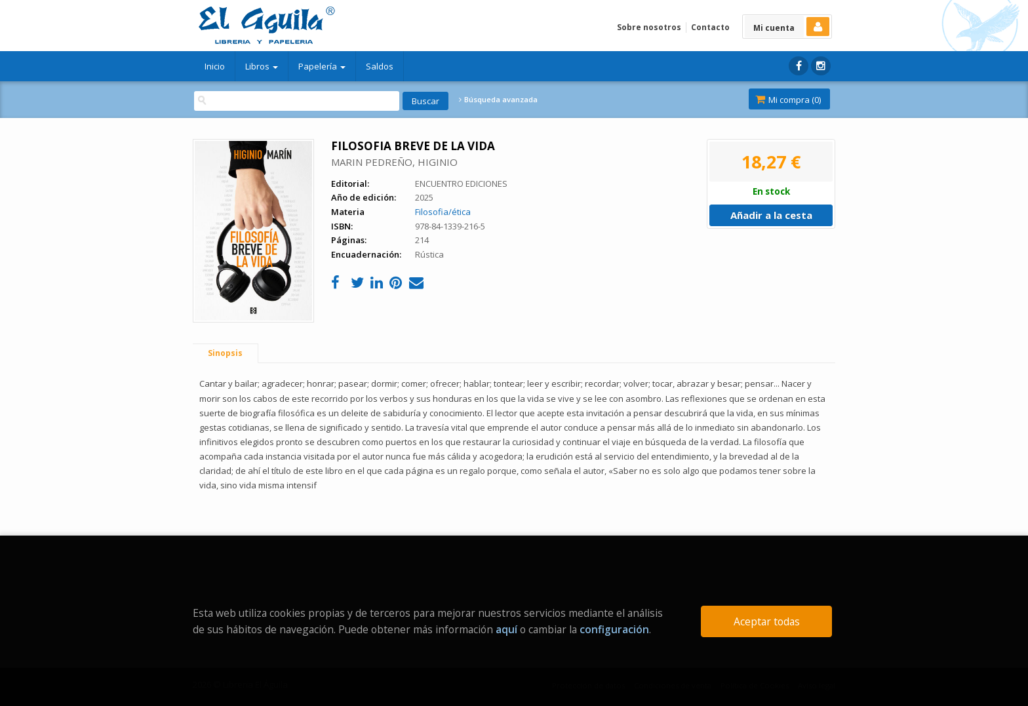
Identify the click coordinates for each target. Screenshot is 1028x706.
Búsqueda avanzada (498, 100)
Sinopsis (225, 353)
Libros (261, 66)
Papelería (322, 66)
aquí (506, 629)
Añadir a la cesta (771, 215)
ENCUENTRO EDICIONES (461, 183)
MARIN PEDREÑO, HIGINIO (394, 161)
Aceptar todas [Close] (767, 621)
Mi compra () (788, 100)
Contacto (710, 27)
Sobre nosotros (649, 27)
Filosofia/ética (443, 212)
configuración (614, 629)
